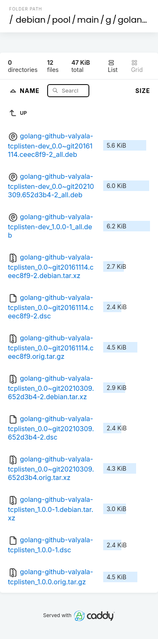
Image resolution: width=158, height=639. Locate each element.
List (113, 66)
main (88, 20)
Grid (137, 66)
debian (31, 20)
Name (30, 90)
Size (142, 90)
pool (61, 20)
